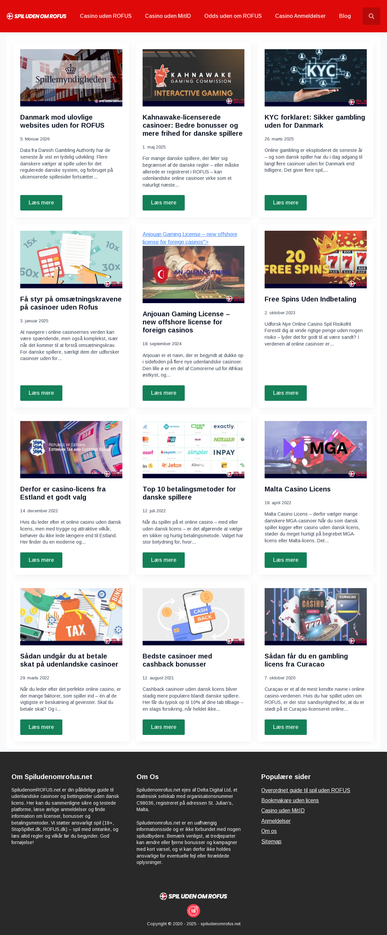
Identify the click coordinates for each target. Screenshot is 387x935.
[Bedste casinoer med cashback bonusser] (194, 616)
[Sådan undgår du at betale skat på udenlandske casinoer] (71, 616)
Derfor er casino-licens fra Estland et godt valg (63, 493)
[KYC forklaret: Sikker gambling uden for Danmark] (316, 77)
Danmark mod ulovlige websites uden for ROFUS (62, 121)
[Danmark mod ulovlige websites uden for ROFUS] (71, 77)
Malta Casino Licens (298, 489)
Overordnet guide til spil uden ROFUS (305, 790)
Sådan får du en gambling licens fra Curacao (306, 660)
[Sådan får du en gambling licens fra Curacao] (316, 616)
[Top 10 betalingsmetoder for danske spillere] (194, 449)
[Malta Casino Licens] (316, 449)
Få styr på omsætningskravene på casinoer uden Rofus (71, 303)
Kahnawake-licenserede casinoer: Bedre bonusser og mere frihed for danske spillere (193, 125)
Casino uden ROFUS (105, 16)
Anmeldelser (276, 821)
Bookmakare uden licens (290, 800)
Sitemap (271, 841)
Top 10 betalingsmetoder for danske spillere (189, 493)
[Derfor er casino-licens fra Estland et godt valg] (71, 449)
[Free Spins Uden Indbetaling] (316, 259)
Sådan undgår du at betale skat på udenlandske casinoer (69, 660)
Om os (269, 831)
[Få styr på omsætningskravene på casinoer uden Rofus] (71, 259)
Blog (345, 16)
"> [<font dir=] (194, 267)
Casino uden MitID (168, 16)
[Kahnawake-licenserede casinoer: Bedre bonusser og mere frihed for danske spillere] (194, 77)
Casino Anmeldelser (300, 16)
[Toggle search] (371, 16)
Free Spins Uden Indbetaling (310, 299)
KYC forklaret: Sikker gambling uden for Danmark (315, 121)
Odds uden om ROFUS (233, 16)
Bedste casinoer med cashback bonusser (177, 660)
